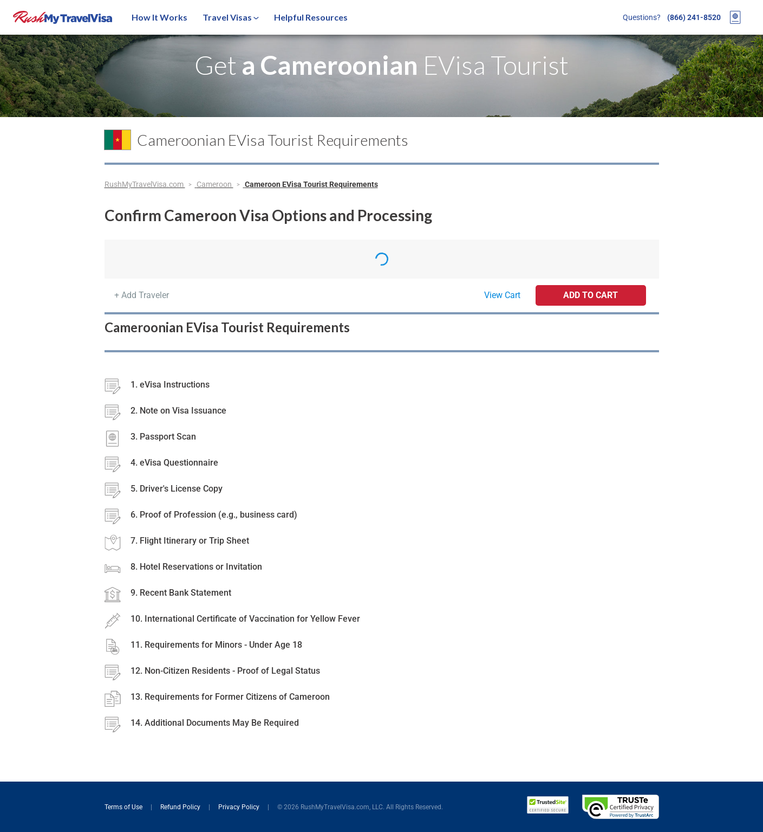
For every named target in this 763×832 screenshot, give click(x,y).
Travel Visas (231, 17)
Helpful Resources (311, 17)
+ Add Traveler (141, 295)
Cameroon (215, 184)
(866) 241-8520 (694, 17)
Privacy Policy (239, 807)
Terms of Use (124, 807)
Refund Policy (181, 807)
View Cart (502, 295)
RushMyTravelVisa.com (145, 184)
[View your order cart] (735, 17)
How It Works (159, 17)
